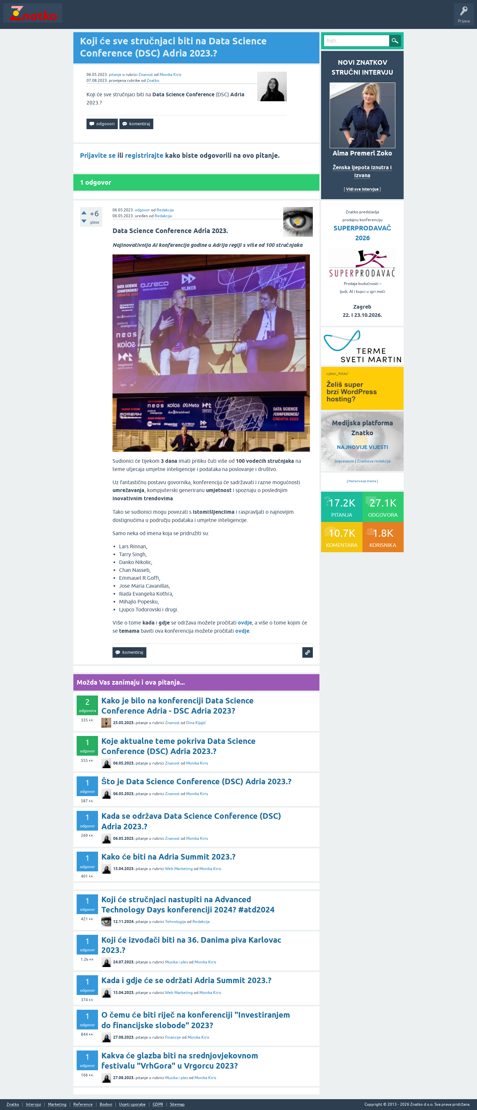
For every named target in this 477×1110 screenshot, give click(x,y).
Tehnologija (175, 921)
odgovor (142, 210)
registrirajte (144, 155)
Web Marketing (179, 868)
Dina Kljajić (196, 722)
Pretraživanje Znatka (362, 481)
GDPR (158, 1104)
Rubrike (129, 17)
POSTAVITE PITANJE (162, 17)
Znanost (145, 74)
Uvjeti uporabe (132, 1104)
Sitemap (177, 1104)
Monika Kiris (170, 74)
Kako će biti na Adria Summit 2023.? (168, 857)
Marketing (57, 1104)
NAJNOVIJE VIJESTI (362, 447)
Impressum (344, 461)
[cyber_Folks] (362, 363)
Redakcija (165, 210)
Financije (173, 1037)
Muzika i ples (176, 962)
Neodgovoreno (101, 17)
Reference (83, 1104)
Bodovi (106, 1104)
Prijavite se (98, 155)
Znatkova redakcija (373, 461)
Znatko (153, 80)
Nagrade (232, 17)
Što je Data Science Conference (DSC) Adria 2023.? (196, 781)
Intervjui (33, 1104)
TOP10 (211, 17)
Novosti (73, 17)
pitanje (115, 74)
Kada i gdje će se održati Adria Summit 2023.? (186, 980)
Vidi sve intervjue (362, 189)
